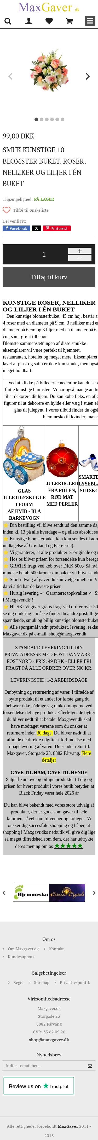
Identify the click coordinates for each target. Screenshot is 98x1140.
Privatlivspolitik (75, 982)
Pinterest (59, 228)
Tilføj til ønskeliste (31, 210)
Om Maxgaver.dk (23, 948)
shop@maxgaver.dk (49, 1040)
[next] (87, 76)
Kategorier (90, 21)
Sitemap (41, 982)
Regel (18, 982)
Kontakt (56, 948)
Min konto (29, 21)
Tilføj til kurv (49, 277)
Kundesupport (21, 956)
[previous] (11, 76)
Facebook (18, 228)
